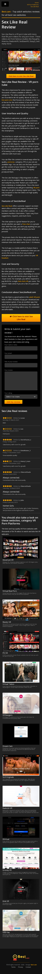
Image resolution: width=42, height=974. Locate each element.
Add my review (13, 402)
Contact (28, 967)
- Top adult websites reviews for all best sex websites (21, 13)
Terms (13, 967)
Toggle (5, 4)
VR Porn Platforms (33, 5)
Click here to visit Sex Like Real (21, 318)
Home (37, 2)
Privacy (20, 967)
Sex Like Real (35, 6)
